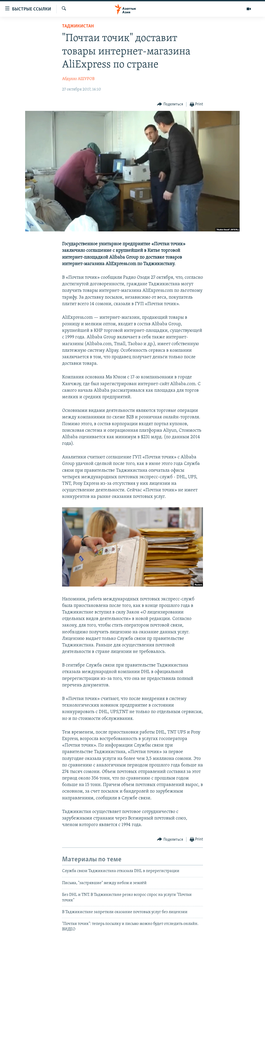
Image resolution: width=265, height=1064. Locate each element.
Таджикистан (78, 26)
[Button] (170, 104)
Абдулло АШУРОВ (78, 79)
